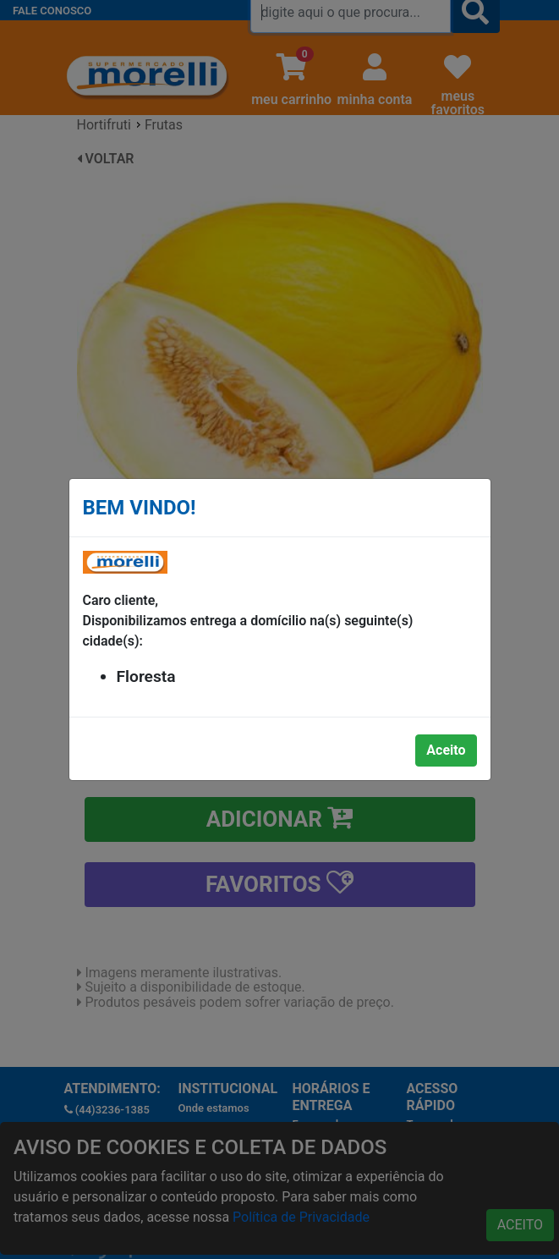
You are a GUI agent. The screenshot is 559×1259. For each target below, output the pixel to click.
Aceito (445, 750)
